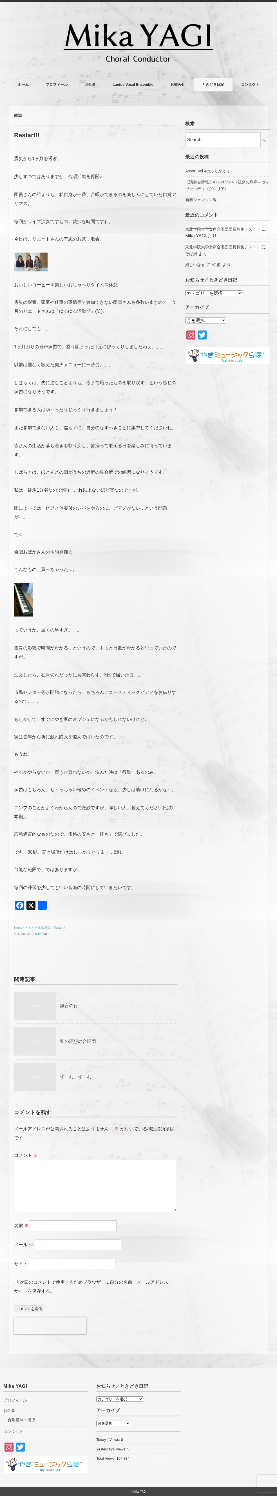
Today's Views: (108, 1439)
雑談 (18, 115)
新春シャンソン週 (201, 199)
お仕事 (90, 84)
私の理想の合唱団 (78, 1041)
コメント (26, 1155)
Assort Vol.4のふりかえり (207, 171)
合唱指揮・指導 (21, 1420)
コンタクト (250, 84)
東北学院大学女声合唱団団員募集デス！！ (222, 229)
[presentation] (50, 1325)
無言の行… (71, 1005)
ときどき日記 (213, 84)
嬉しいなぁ (195, 264)
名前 (21, 1225)
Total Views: (106, 1458)
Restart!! (59, 927)
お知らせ (177, 84)
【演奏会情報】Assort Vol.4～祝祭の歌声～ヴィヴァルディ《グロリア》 (227, 185)
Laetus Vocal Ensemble (133, 84)
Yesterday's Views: (111, 1449)
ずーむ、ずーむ (75, 1077)
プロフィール (57, 84)
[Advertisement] (227, 413)
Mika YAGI (42, 934)
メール (23, 1244)
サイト (21, 1263)
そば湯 (191, 253)
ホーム (23, 84)
